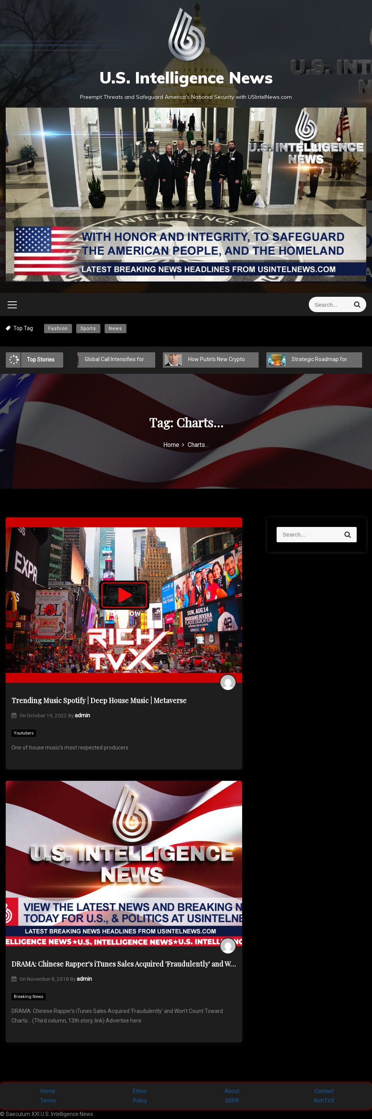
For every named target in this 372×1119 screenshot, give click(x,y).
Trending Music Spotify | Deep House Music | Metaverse (99, 700)
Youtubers (24, 733)
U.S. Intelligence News (186, 77)
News (115, 328)
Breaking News (28, 996)
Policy (140, 1101)
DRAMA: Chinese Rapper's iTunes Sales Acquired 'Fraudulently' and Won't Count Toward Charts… (123, 963)
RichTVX (324, 1101)
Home (48, 1091)
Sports (88, 328)
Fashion (58, 328)
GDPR (232, 1101)
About (232, 1091)
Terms (48, 1101)
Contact (324, 1091)
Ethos (140, 1091)
